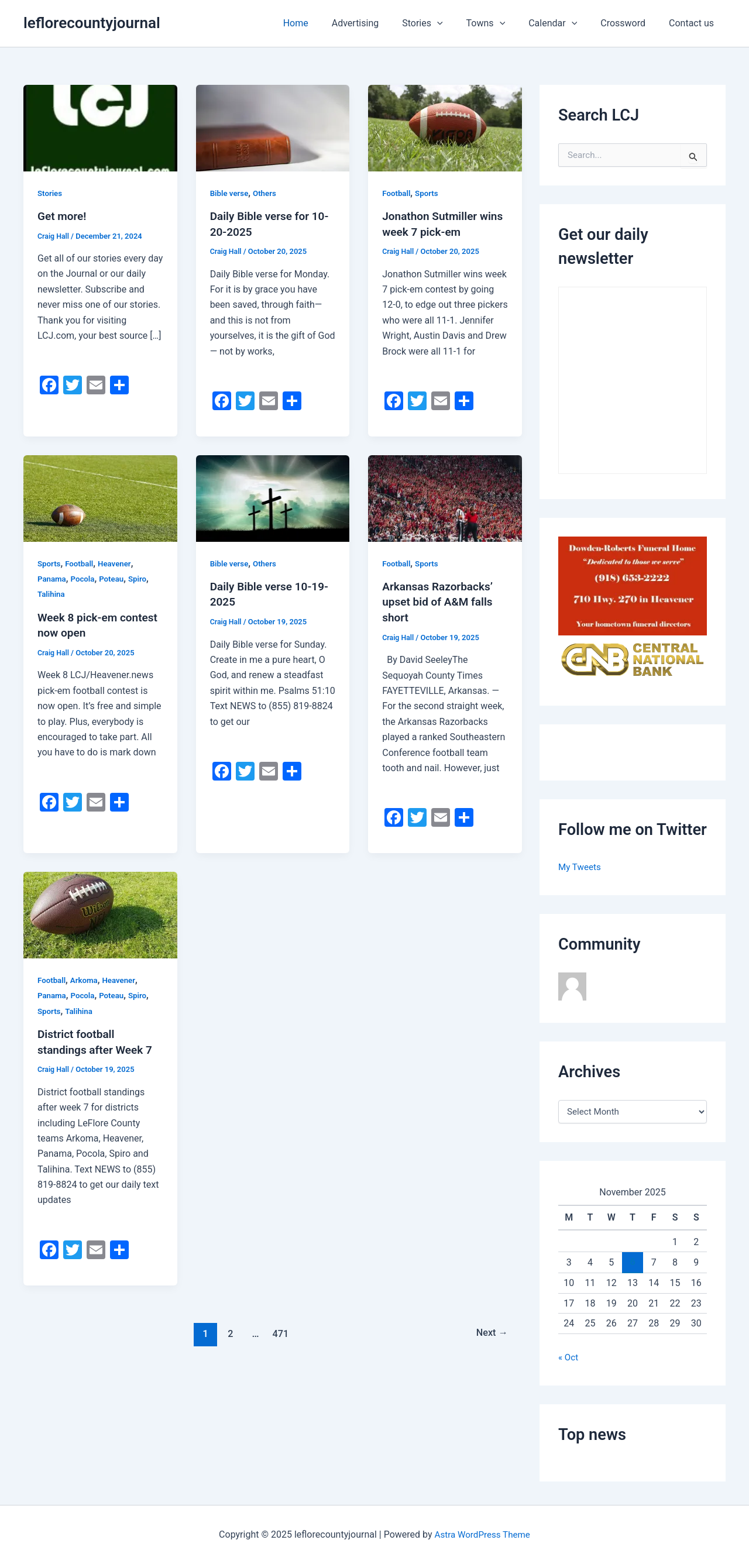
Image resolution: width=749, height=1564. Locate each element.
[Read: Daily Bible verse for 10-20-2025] (273, 127)
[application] (458, 23)
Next (490, 1330)
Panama (52, 578)
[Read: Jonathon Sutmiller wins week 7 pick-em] (445, 127)
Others (267, 193)
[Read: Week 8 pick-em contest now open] (100, 497)
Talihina (51, 593)
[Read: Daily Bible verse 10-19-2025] (273, 497)
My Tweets (580, 866)
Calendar (564, 23)
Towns (502, 23)
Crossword (629, 23)
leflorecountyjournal (91, 23)
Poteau (115, 578)
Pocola (84, 578)
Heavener (118, 562)
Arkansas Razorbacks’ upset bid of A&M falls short (440, 600)
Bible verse (230, 193)
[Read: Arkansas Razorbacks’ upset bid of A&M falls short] (445, 497)
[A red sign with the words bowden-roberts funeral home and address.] (632, 585)
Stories (443, 23)
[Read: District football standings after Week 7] (100, 912)
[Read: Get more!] (100, 127)
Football (397, 193)
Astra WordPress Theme (482, 1534)
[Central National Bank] (632, 658)
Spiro (142, 578)
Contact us (693, 23)
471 (279, 1330)
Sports (429, 193)
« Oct (568, 1357)
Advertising (381, 23)
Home (326, 23)
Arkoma (86, 978)
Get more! (63, 216)
